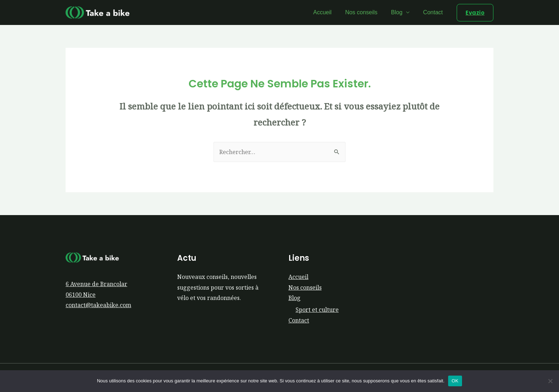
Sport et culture (317, 310)
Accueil (330, 12)
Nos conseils (366, 12)
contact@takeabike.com (98, 305)
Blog (400, 12)
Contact (434, 12)
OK (455, 380)
